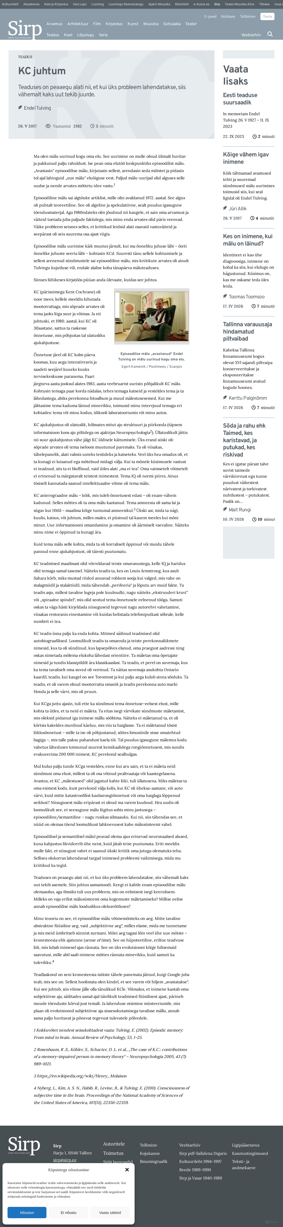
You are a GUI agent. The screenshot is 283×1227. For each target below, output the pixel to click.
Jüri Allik (238, 209)
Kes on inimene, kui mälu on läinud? (247, 240)
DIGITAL (272, 1222)
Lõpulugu (85, 35)
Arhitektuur (77, 24)
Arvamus (54, 24)
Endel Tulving (37, 108)
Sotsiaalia (172, 24)
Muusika (150, 24)
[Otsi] (270, 34)
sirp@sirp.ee (65, 1159)
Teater (191, 24)
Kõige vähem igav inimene (246, 158)
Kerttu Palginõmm (248, 398)
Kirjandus (114, 24)
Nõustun (27, 1212)
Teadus (52, 35)
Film (97, 24)
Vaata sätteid (110, 1212)
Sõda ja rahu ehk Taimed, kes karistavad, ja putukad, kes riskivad (244, 441)
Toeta (267, 16)
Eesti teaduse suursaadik (240, 99)
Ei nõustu (69, 1212)
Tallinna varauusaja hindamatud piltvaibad (247, 332)
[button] (127, 1169)
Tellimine (248, 16)
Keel (68, 35)
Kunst (133, 24)
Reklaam (228, 16)
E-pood (210, 16)
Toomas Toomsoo (246, 297)
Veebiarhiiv (251, 35)
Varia (103, 35)
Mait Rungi (240, 510)
